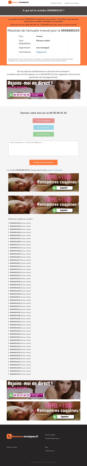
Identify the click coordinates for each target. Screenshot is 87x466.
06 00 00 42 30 (15, 257)
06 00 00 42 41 (15, 374)
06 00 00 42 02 (15, 349)
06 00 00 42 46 (15, 232)
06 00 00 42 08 (15, 251)
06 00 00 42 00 (15, 254)
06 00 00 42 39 (15, 291)
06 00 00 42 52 (15, 312)
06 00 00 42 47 (15, 371)
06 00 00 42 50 (15, 229)
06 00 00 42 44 (15, 285)
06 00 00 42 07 (15, 365)
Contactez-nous (49, 451)
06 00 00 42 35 (15, 272)
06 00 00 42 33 (15, 322)
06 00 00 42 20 (15, 223)
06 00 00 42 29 (15, 325)
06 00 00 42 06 (15, 319)
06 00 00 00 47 (15, 297)
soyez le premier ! (55, 170)
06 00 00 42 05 (15, 235)
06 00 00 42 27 (15, 260)
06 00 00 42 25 (15, 353)
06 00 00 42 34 (15, 359)
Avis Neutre (43, 127)
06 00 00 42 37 (15, 269)
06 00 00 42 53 (15, 337)
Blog (46, 447)
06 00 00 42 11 (15, 309)
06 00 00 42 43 (15, 300)
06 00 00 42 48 (15, 316)
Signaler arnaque (12, 447)
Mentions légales (50, 435)
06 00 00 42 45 (15, 331)
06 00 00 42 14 (15, 248)
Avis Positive (43, 134)
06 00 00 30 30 (15, 282)
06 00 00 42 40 (15, 288)
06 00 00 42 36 (15, 356)
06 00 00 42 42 (15, 303)
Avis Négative (43, 120)
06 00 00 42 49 (15, 368)
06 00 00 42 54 (15, 226)
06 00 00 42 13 (15, 346)
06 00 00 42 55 (15, 334)
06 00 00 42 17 (15, 245)
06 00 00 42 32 (15, 266)
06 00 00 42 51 (15, 263)
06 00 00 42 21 (15, 362)
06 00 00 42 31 (15, 275)
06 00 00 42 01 (15, 239)
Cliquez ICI (41, 52)
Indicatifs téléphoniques (52, 438)
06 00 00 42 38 (15, 294)
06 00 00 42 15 (15, 343)
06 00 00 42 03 (15, 340)
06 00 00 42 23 (15, 306)
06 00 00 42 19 (15, 279)
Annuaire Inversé (56, 3)
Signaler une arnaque (72, 3)
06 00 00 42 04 (15, 328)
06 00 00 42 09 (15, 242)
